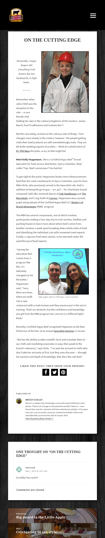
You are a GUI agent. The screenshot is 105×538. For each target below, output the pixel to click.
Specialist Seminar (64, 331)
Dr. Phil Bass (23, 151)
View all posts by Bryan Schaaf (38, 418)
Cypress (53, 198)
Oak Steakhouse (68, 193)
